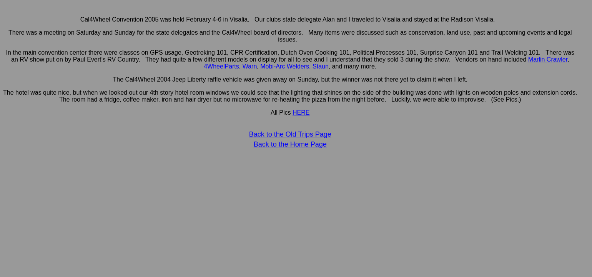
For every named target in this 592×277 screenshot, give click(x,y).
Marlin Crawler (547, 59)
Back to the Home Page (290, 144)
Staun (321, 66)
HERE (301, 112)
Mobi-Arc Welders (284, 66)
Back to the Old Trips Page (290, 134)
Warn (250, 66)
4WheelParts (221, 66)
